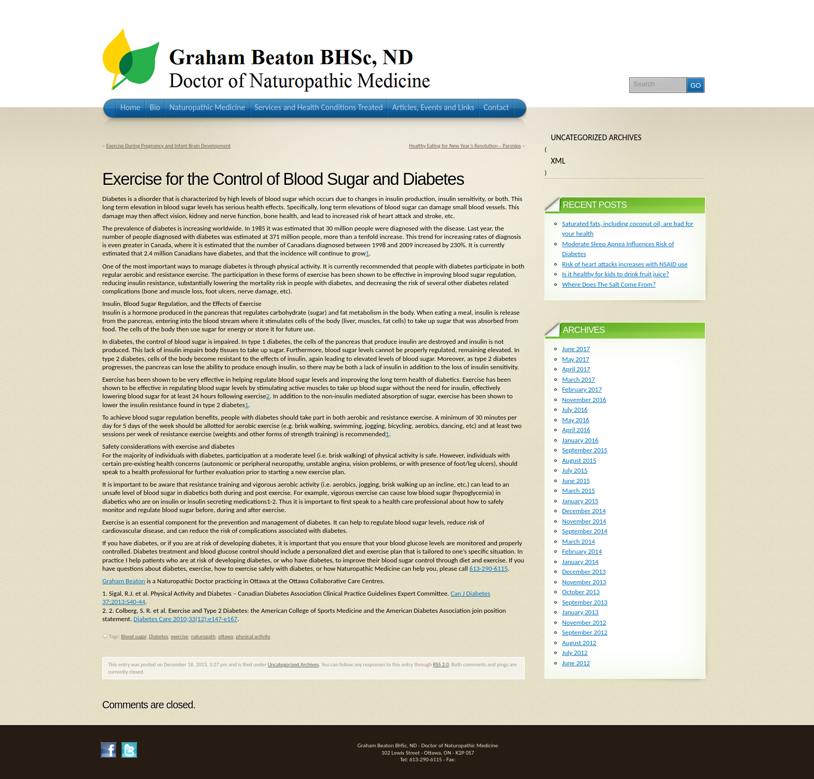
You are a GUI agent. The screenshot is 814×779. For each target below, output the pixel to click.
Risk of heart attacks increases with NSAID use (625, 264)
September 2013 (584, 602)
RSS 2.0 (441, 664)
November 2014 (584, 521)
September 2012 (584, 632)
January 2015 (580, 501)
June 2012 (576, 663)
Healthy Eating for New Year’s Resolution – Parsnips (465, 145)
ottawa (225, 636)
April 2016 (576, 430)
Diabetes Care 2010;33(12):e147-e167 (185, 619)
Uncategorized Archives (293, 664)
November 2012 (584, 622)
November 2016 (584, 400)
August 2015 (579, 460)
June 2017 (576, 349)
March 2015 (578, 490)
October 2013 (581, 592)
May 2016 (575, 420)
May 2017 (575, 359)
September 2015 (584, 450)
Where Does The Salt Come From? (609, 284)
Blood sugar (133, 636)
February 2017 (582, 389)
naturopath (203, 636)
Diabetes (158, 636)
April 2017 (576, 369)
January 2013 (580, 612)
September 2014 (584, 531)
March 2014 (578, 541)
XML (558, 161)
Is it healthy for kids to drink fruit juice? (615, 274)
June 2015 (576, 481)
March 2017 (578, 379)
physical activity (253, 636)
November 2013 (584, 582)
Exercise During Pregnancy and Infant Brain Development (168, 145)
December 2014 (584, 511)
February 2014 (582, 551)
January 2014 (580, 562)
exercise (179, 636)
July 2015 (575, 470)
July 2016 (575, 409)
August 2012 (579, 643)
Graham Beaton (123, 581)
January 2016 (580, 440)
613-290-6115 (488, 568)
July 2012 (575, 652)
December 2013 (584, 571)
